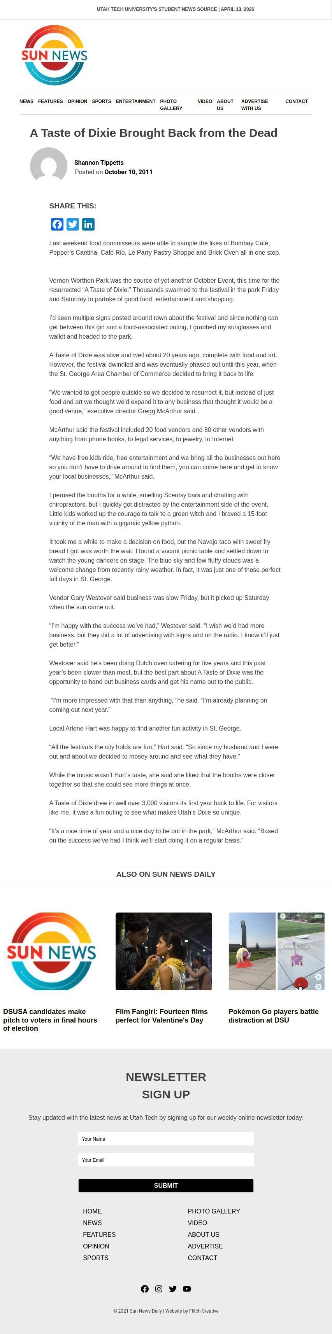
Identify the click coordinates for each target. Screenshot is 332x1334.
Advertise (205, 1246)
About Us (225, 105)
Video (205, 101)
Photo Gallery (171, 105)
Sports (101, 101)
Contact (296, 101)
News (26, 101)
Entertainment (136, 101)
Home (92, 1211)
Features (50, 101)
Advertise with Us (254, 105)
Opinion (78, 101)
